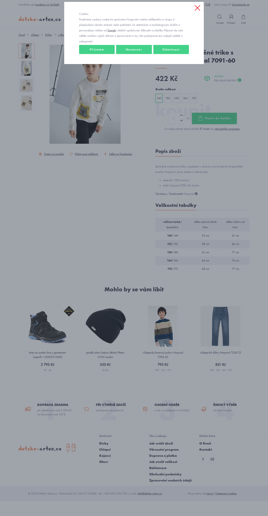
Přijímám (97, 75)
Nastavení (134, 75)
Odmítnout (171, 75)
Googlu (111, 56)
